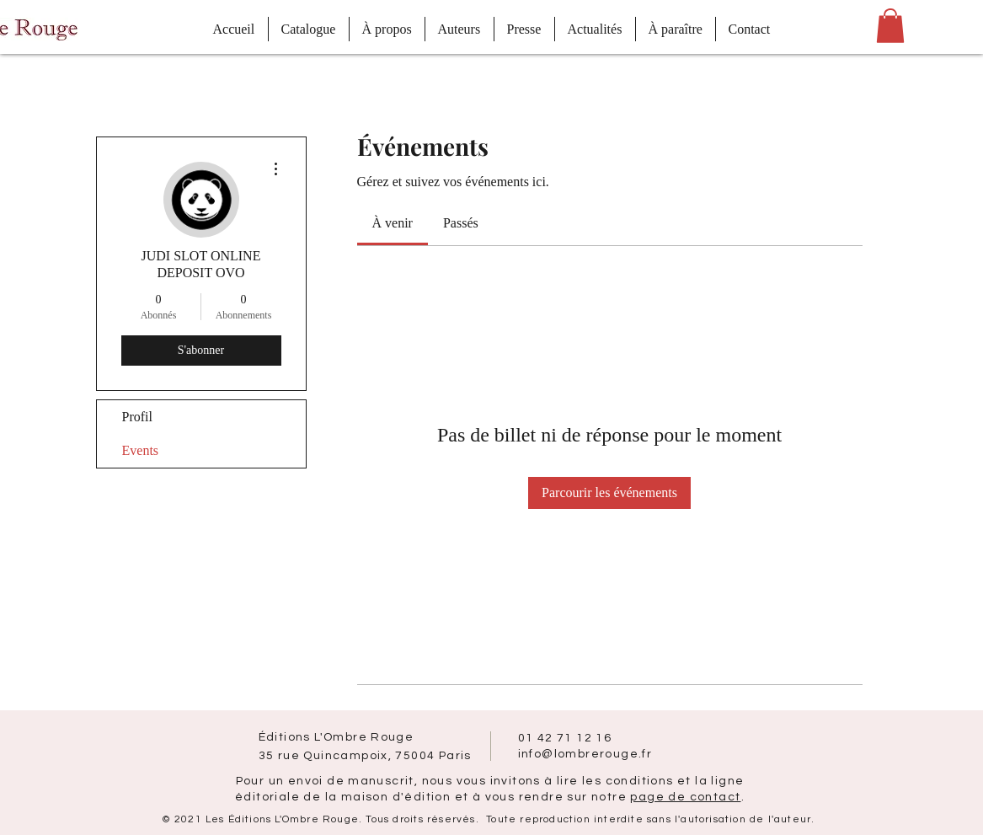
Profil (137, 416)
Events (140, 450)
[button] (890, 25)
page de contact (685, 797)
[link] (392, 223)
